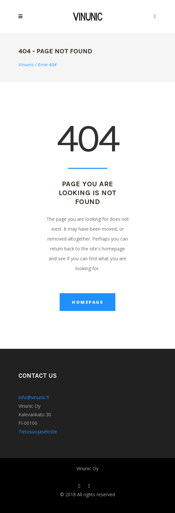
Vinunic (26, 64)
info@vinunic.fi (33, 397)
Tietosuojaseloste (37, 431)
